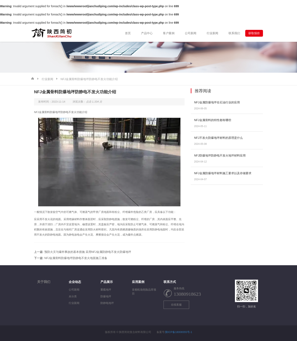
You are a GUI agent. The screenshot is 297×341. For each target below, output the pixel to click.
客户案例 (168, 33)
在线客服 (176, 304)
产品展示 (106, 282)
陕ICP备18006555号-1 (178, 332)
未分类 (73, 296)
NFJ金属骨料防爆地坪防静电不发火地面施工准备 (75, 258)
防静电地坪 (107, 303)
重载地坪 (105, 289)
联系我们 (234, 33)
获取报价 (254, 33)
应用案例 (138, 282)
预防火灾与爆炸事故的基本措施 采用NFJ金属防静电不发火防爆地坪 (87, 251)
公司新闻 (190, 33)
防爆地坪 (105, 296)
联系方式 (170, 282)
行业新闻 (212, 33)
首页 (128, 33)
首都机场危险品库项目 (144, 291)
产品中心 (147, 33)
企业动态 (75, 282)
